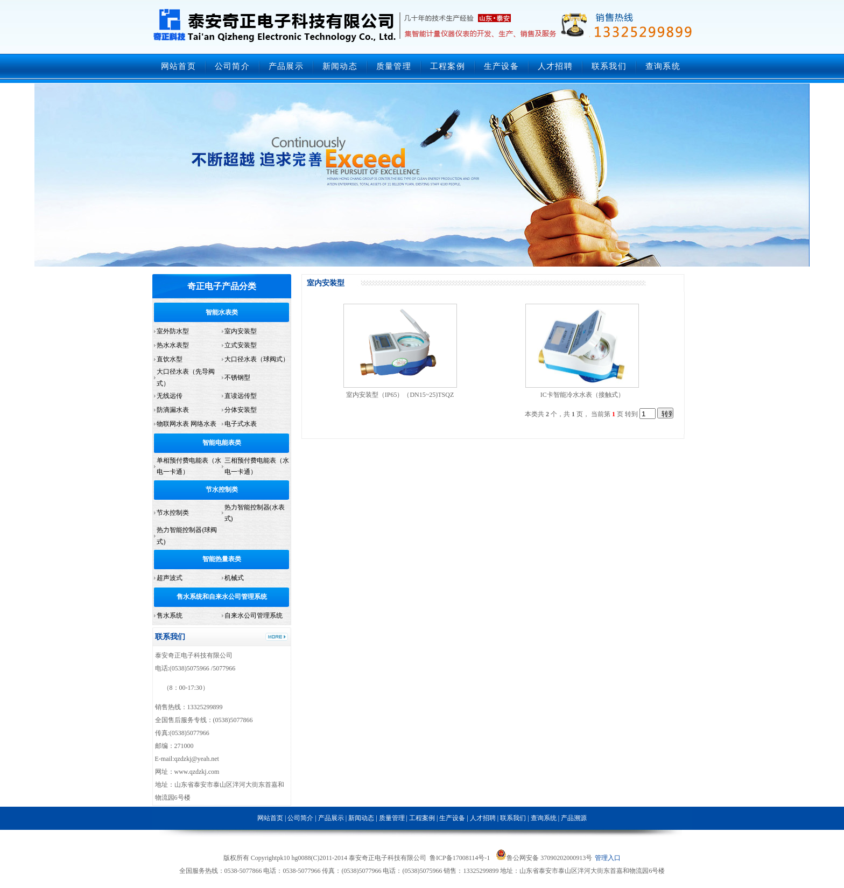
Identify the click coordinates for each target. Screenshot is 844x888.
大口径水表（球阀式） (256, 359)
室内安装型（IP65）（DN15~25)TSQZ (400, 394)
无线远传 (169, 396)
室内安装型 (240, 331)
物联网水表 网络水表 (186, 424)
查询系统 (662, 66)
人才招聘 (555, 66)
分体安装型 (240, 410)
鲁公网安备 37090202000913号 (544, 858)
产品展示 (286, 66)
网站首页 (178, 66)
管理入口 (608, 858)
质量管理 (393, 66)
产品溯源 (574, 818)
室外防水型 (173, 331)
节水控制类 (222, 489)
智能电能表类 (221, 442)
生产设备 (501, 66)
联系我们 (609, 66)
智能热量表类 (221, 559)
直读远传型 (240, 396)
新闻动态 (339, 66)
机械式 (234, 578)
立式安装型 (240, 345)
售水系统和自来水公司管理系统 (222, 596)
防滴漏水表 (173, 410)
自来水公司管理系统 (253, 615)
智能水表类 (222, 312)
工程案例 (447, 66)
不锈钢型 (237, 377)
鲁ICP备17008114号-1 (460, 858)
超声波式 (169, 578)
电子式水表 (240, 424)
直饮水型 (169, 359)
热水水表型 (173, 345)
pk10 (283, 858)
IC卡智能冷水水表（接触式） (582, 394)
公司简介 (232, 66)
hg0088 (301, 858)
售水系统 (169, 615)
